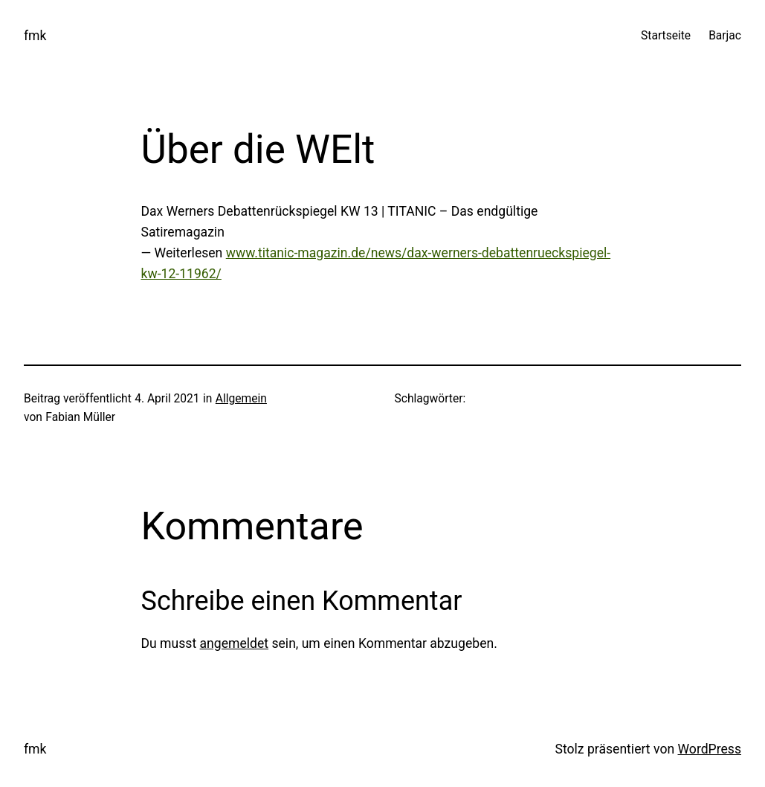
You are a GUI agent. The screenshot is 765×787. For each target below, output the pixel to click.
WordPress (710, 749)
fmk (35, 35)
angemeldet (234, 643)
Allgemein (241, 398)
